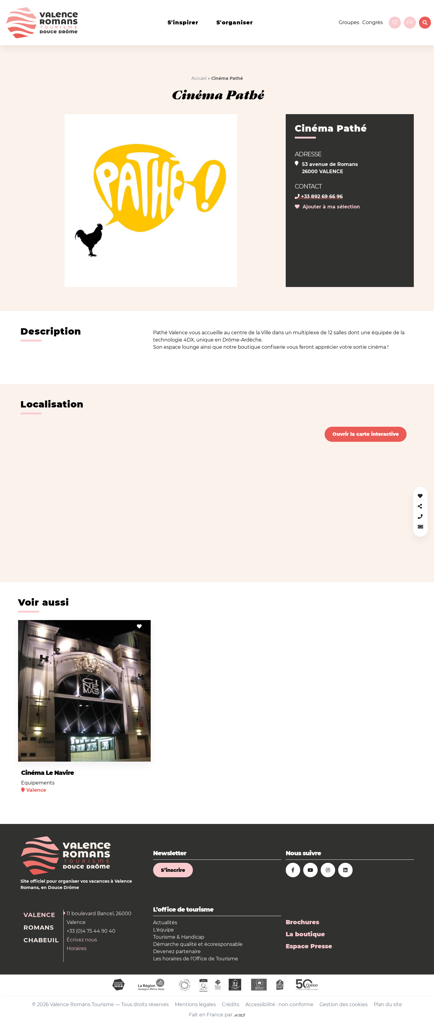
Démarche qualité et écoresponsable (198, 944)
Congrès (372, 22)
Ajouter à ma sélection (327, 207)
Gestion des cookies (343, 1004)
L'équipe (163, 930)
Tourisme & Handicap (178, 937)
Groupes (349, 22)
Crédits (230, 1004)
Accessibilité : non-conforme (279, 1004)
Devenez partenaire (177, 951)
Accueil (199, 78)
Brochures (302, 922)
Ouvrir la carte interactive (365, 434)
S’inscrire (173, 870)
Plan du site (388, 1004)
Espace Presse (309, 946)
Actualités (165, 922)
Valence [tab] (39, 915)
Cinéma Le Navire (47, 772)
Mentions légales (195, 1004)
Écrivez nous (82, 940)
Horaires (76, 948)
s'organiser (234, 22)
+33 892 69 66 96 (319, 196)
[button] (420, 527)
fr (410, 22)
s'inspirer (183, 22)
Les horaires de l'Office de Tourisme (195, 959)
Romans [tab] (39, 927)
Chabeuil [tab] (41, 940)
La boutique (305, 934)
